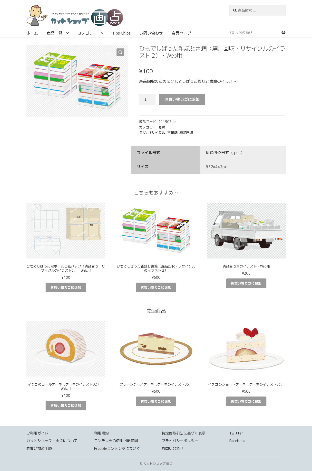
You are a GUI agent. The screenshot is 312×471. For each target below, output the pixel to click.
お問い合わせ (151, 33)
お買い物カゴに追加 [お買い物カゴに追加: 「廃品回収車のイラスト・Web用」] (246, 283)
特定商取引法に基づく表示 (183, 433)
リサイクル (156, 132)
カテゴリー (87, 33)
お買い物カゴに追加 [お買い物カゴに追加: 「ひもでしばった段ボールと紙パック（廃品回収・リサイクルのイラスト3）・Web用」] (65, 287)
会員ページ (181, 33)
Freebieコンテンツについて (117, 448)
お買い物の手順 (39, 448)
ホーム (32, 33)
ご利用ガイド (37, 433)
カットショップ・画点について (52, 440)
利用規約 (101, 433)
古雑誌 (172, 132)
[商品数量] (147, 99)
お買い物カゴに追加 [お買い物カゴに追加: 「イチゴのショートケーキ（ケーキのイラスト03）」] (246, 401)
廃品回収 (186, 132)
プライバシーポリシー (180, 440)
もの (161, 127)
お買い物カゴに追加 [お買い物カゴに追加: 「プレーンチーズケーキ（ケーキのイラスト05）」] (156, 401)
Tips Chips (121, 33)
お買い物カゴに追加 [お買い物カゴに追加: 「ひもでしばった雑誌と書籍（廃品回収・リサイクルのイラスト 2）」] (156, 287)
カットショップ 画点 (122, 17)
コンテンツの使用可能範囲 (116, 440)
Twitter (236, 433)
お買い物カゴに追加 (182, 99)
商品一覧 (54, 33)
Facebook (237, 440)
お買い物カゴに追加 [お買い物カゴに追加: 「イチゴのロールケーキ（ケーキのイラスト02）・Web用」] (65, 405)
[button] (120, 52)
